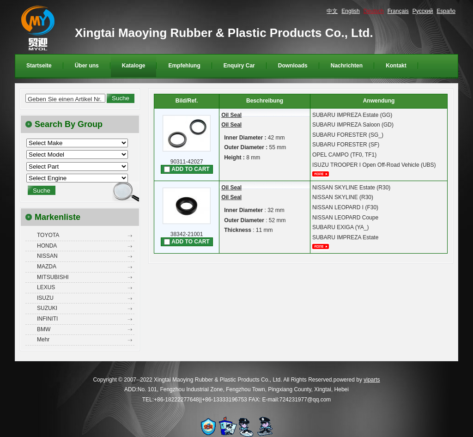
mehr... (323, 174)
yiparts (372, 379)
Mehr (43, 339)
